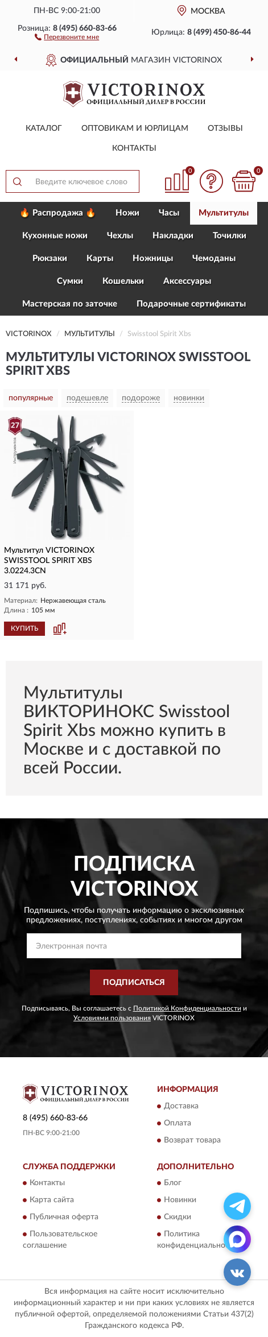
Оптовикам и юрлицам (134, 129)
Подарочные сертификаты (191, 304)
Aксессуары (187, 281)
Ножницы (153, 258)
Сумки (70, 281)
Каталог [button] (44, 129)
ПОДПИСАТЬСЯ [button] (134, 983)
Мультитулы (224, 213)
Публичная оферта (64, 1218)
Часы (169, 213)
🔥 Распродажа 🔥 (57, 213)
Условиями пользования (112, 1018)
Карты (99, 258)
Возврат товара (192, 1140)
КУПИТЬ (24, 628)
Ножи (127, 213)
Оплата (177, 1123)
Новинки (180, 1200)
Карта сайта (52, 1200)
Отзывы (225, 129)
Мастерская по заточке (69, 304)
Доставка (181, 1106)
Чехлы (120, 235)
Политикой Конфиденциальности (187, 1008)
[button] (67, 36)
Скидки (177, 1218)
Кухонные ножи (55, 235)
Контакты (134, 148)
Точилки (229, 235)
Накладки (172, 235)
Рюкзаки (49, 258)
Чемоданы (214, 258)
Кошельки (123, 281)
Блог (173, 1183)
